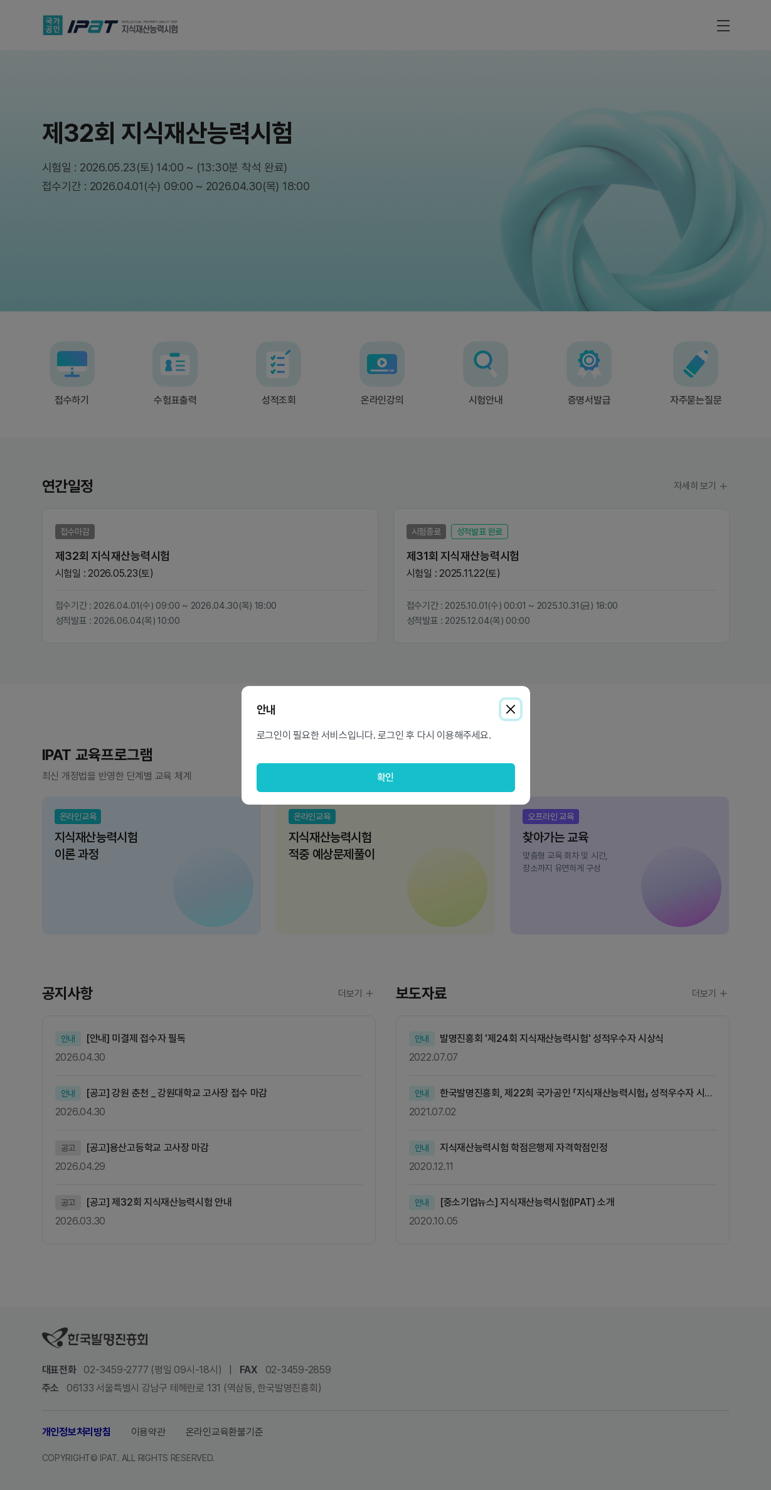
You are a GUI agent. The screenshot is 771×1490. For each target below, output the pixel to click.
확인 (386, 777)
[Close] (510, 709)
